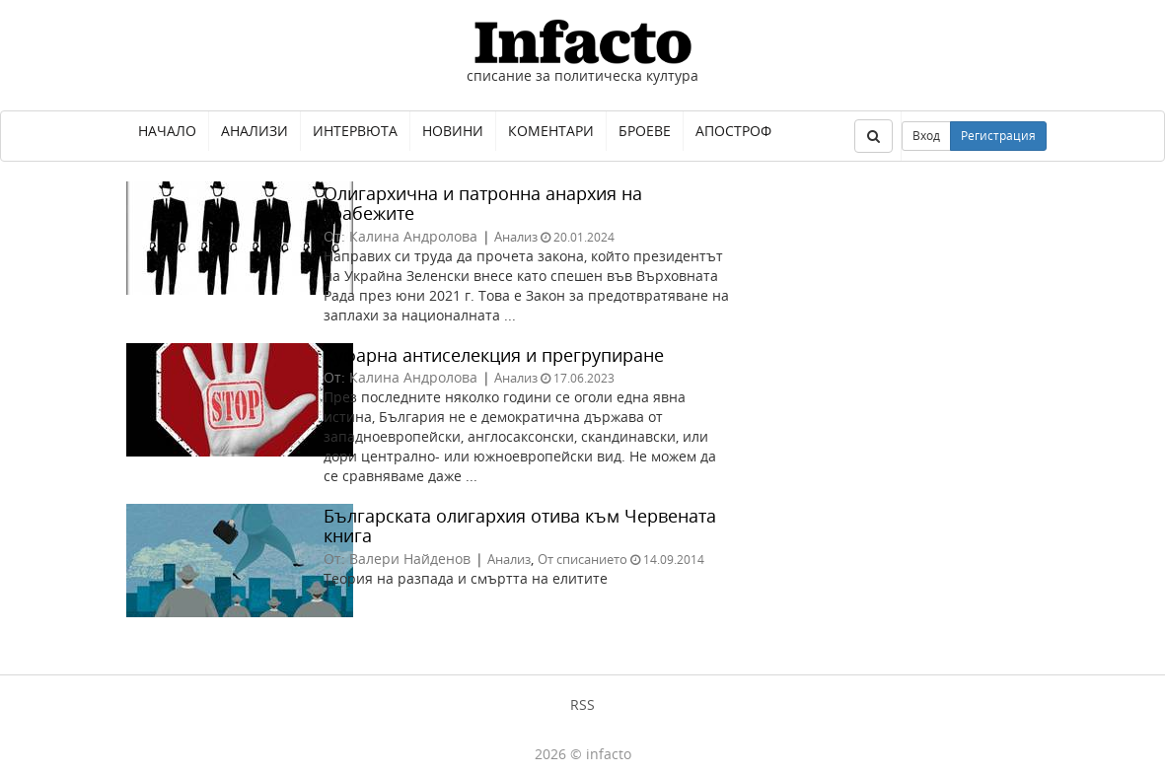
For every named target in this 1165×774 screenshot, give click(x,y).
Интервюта (355, 130)
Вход (926, 135)
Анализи (254, 130)
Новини (452, 130)
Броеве (645, 130)
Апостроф (733, 130)
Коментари (551, 130)
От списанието (582, 559)
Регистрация (998, 135)
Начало (167, 130)
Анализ (516, 237)
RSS (582, 704)
